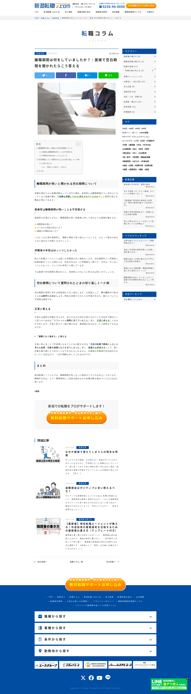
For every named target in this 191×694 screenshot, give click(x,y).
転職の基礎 (128, 66)
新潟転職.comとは (52, 12)
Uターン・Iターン (130, 133)
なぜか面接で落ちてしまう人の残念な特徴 (91, 454)
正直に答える (47, 163)
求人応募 (127, 87)
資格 (125, 165)
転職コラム (75, 597)
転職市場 (139, 165)
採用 (141, 149)
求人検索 (68, 12)
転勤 (131, 165)
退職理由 (133, 169)
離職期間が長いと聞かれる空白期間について (55, 148)
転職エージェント (131, 76)
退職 (125, 169)
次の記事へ (111, 562)
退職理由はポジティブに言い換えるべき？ (90, 490)
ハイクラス (127, 141)
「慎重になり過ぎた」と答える (56, 167)
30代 (132, 128)
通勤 (141, 169)
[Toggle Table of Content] (77, 144)
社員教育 (143, 153)
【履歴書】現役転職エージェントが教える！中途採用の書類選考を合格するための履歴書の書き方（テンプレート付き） (91, 527)
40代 (138, 128)
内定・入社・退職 (131, 97)
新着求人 (61, 597)
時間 (147, 149)
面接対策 (40, 53)
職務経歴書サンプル (133, 12)
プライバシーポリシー (103, 601)
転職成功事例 (101, 12)
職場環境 (127, 161)
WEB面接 (144, 133)
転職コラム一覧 (76, 562)
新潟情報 (127, 107)
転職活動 (149, 165)
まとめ (40, 171)
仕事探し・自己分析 (132, 82)
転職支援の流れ (84, 12)
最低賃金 (127, 153)
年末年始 (147, 145)
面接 (37, 391)
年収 (139, 145)
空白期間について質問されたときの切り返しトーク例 (58, 160)
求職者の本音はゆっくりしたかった (55, 156)
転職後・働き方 (130, 102)
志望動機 (127, 149)
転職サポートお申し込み (141, 5)
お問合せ (150, 12)
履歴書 (132, 145)
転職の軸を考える (132, 71)
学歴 (125, 145)
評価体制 (145, 161)
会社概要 (116, 12)
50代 (144, 128)
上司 (137, 141)
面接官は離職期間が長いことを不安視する (57, 152)
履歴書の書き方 (130, 56)
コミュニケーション (141, 137)
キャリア (127, 137)
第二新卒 (127, 157)
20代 (125, 128)
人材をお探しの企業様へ (78, 601)
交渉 (143, 141)
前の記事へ (42, 562)
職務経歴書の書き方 (132, 62)
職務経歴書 (145, 157)
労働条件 (150, 141)
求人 (135, 153)
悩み (135, 149)
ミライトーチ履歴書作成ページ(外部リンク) (95, 605)
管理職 (136, 157)
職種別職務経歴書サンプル (130, 601)
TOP (37, 12)
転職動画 (127, 112)
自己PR (136, 161)
